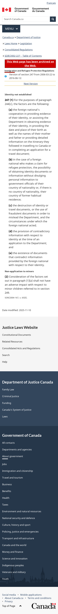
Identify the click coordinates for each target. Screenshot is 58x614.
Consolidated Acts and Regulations (21, 348)
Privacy (9, 601)
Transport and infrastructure (18, 538)
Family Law (8, 389)
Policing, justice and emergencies (20, 531)
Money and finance (12, 551)
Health (5, 497)
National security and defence (18, 518)
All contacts (8, 442)
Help (4, 361)
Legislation (26, 43)
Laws (5, 416)
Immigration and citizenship (17, 470)
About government (12, 456)
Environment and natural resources (21, 511)
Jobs (4, 464)
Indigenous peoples (13, 565)
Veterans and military (14, 572)
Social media (9, 594)
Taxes (5, 504)
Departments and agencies (17, 449)
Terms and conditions (39, 598)
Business (7, 484)
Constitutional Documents (16, 334)
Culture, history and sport (16, 524)
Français (51, 3)
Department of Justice (28, 37)
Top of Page (12, 606)
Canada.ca (8, 37)
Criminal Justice (10, 396)
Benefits (6, 491)
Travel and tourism (12, 477)
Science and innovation (14, 558)
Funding (6, 403)
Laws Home (11, 43)
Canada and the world (14, 545)
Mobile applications (31, 594)
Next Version (31, 83)
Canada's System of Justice (16, 409)
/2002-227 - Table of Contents (23, 55)
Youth (5, 578)
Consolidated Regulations (19, 49)
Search (6, 355)
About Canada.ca (14, 598)
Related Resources (12, 341)
